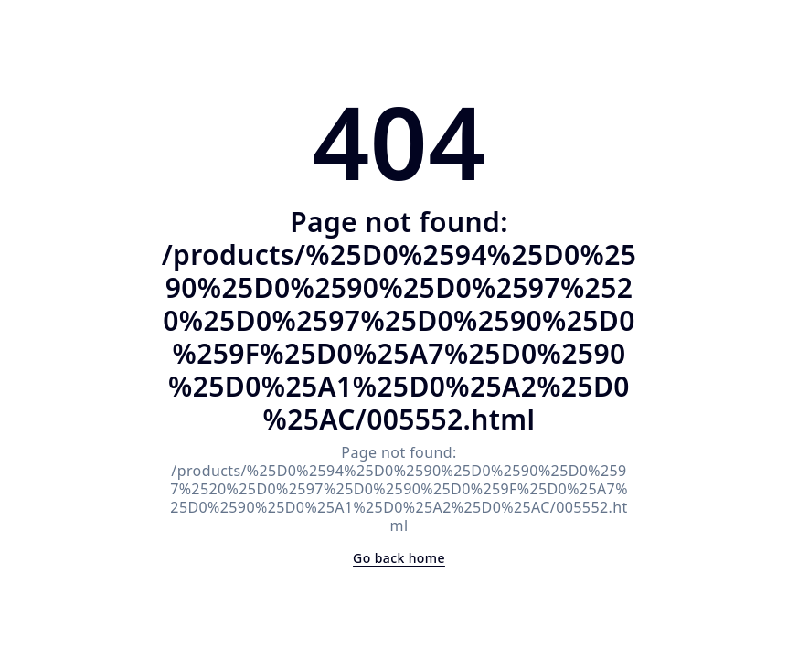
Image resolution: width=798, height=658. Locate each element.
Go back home (399, 558)
